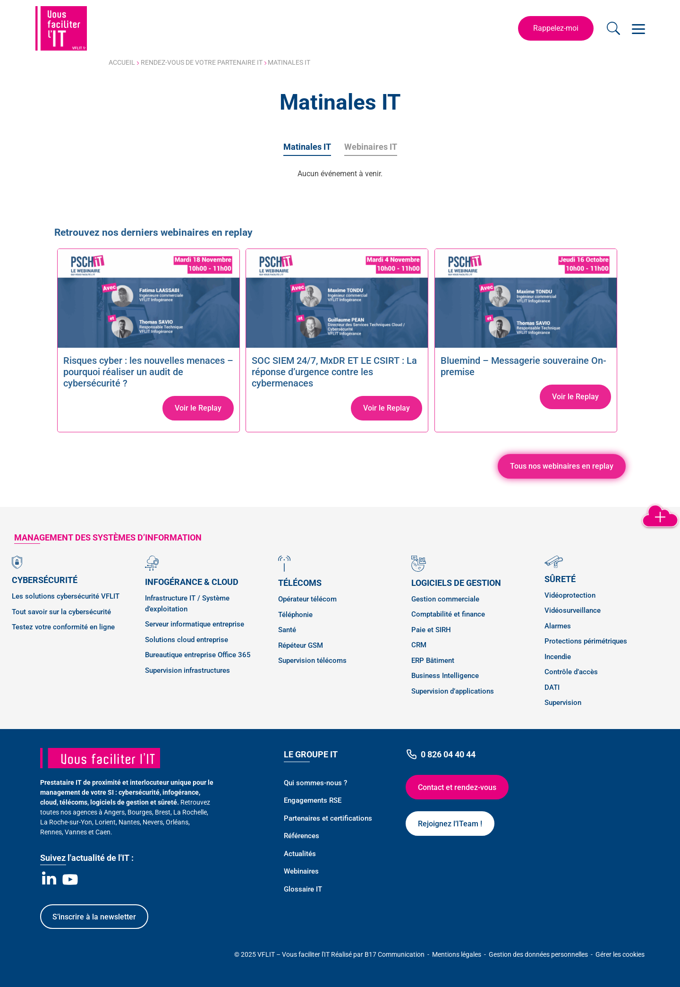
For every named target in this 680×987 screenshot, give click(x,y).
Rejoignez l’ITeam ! (450, 823)
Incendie (557, 656)
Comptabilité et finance (448, 614)
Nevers (153, 822)
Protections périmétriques (585, 641)
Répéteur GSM (300, 645)
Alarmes (557, 626)
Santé (287, 630)
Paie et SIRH (431, 630)
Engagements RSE (312, 800)
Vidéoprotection (569, 595)
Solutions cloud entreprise (186, 639)
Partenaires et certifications (328, 818)
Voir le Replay (198, 407)
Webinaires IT (370, 147)
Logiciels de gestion (456, 583)
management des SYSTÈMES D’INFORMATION (108, 537)
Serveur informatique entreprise (194, 624)
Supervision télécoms (312, 660)
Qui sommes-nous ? (315, 783)
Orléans (177, 822)
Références (301, 836)
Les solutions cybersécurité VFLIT (65, 596)
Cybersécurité (44, 580)
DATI (552, 687)
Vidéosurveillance (572, 610)
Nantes (129, 822)
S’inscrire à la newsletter (94, 916)
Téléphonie (295, 614)
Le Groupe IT (311, 754)
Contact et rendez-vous (457, 787)
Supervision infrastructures (187, 670)
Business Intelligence (445, 675)
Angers (114, 812)
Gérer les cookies (620, 954)
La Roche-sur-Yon (66, 822)
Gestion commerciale (445, 599)
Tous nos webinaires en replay (561, 466)
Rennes (51, 832)
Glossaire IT (303, 889)
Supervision (562, 702)
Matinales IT (307, 147)
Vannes (76, 832)
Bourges (140, 812)
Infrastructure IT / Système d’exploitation (187, 603)
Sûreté (560, 579)
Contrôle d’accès (571, 672)
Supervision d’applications (452, 691)
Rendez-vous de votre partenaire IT (202, 62)
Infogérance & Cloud (191, 582)
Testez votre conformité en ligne (63, 627)
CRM (418, 645)
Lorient (105, 822)
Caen (102, 832)
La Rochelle (190, 812)
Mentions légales (457, 954)
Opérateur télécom (307, 599)
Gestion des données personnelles (539, 954)
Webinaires (301, 871)
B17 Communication (395, 954)
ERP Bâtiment (432, 660)
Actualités (300, 854)
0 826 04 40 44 (441, 754)
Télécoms (300, 583)
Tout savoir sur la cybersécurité (61, 612)
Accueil (122, 62)
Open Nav (636, 23)
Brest (162, 812)
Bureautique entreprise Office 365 (198, 655)
